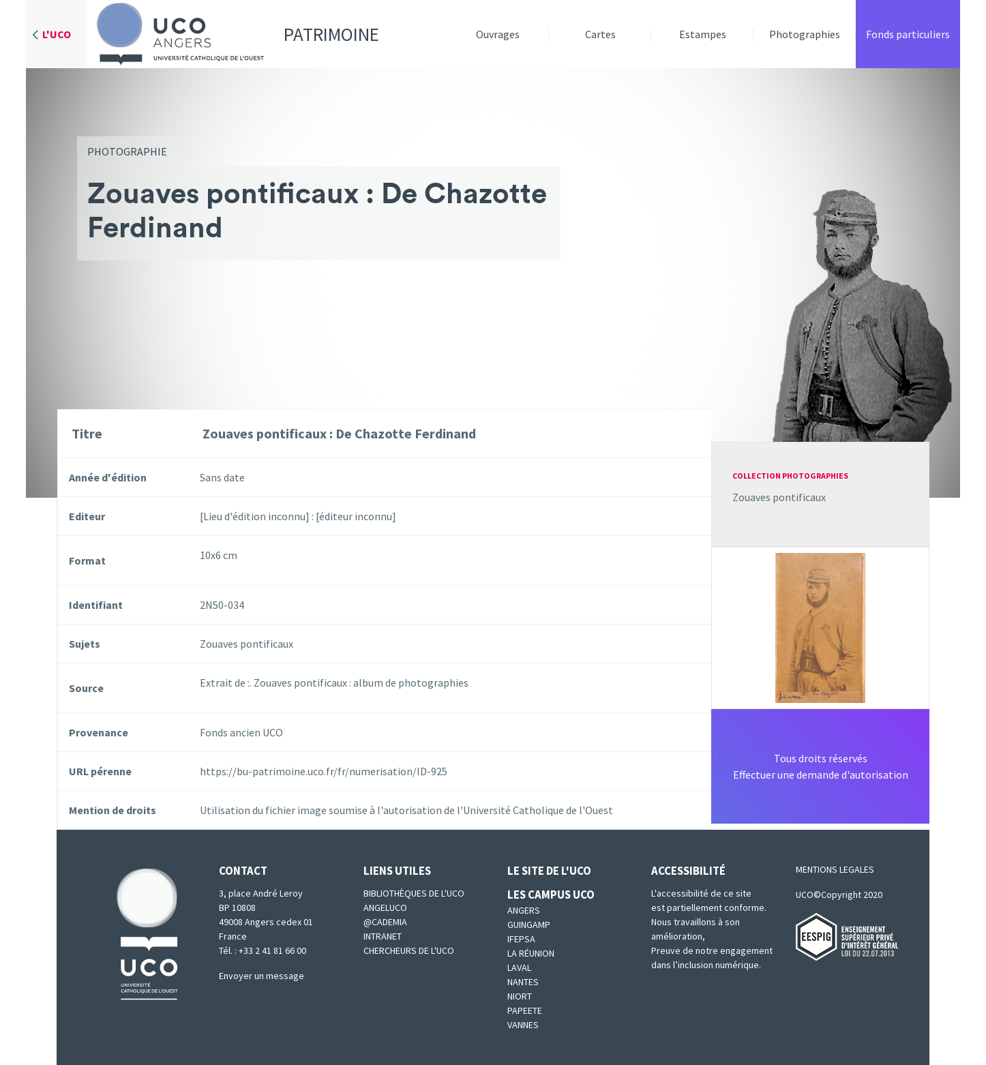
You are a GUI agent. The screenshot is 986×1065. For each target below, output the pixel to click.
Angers (523, 910)
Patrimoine (233, 34)
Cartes (600, 34)
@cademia (385, 922)
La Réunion (530, 953)
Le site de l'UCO (549, 870)
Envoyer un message (261, 976)
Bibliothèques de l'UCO (413, 893)
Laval (519, 967)
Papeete (524, 1010)
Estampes (702, 34)
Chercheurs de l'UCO (408, 950)
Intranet (382, 936)
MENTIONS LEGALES (835, 869)
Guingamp (528, 924)
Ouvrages (498, 34)
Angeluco (385, 907)
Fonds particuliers (908, 34)
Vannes (523, 1025)
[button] (820, 626)
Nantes (523, 982)
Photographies (804, 34)
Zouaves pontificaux (779, 497)
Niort (519, 996)
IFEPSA (521, 939)
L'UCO (56, 34)
